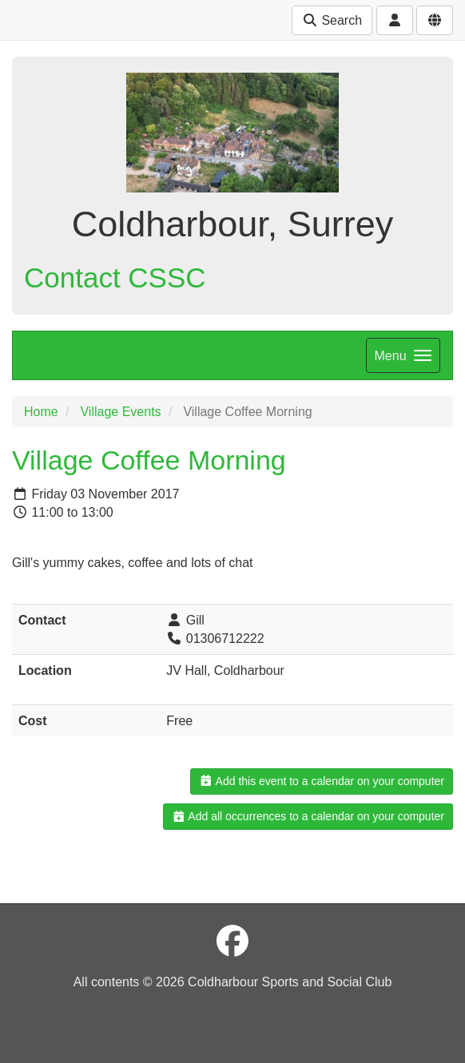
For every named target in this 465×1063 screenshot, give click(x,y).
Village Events (120, 411)
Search (332, 20)
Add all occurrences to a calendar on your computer (308, 816)
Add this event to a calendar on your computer (321, 781)
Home (41, 411)
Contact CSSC (115, 277)
